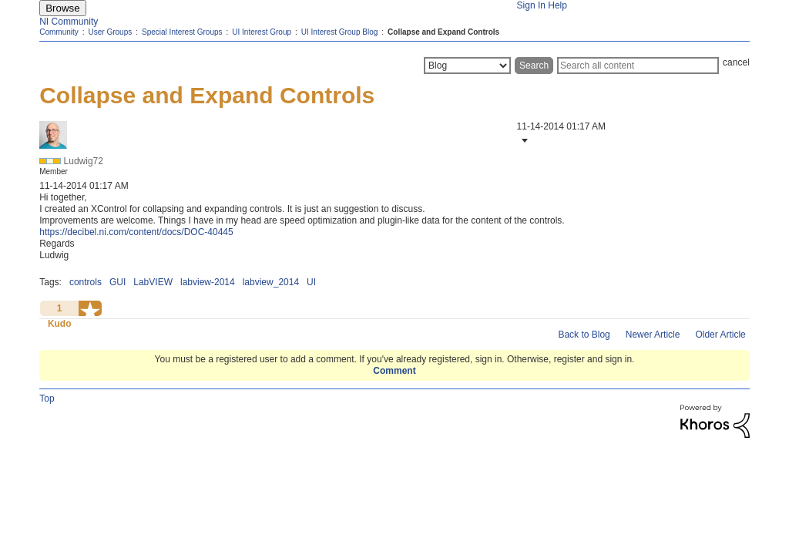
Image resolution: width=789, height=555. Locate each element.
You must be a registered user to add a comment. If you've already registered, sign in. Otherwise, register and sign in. (395, 359)
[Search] (638, 65)
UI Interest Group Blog (339, 32)
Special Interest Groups (182, 32)
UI (311, 282)
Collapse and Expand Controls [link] (443, 32)
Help (557, 5)
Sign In (531, 5)
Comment (394, 370)
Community (59, 32)
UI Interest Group (261, 32)
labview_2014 (271, 282)
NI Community (68, 21)
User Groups (111, 32)
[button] (523, 140)
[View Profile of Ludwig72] (83, 161)
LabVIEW (153, 282)
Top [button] (46, 398)
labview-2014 (207, 282)
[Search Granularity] (467, 65)
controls (85, 282)
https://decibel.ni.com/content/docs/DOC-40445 (136, 232)
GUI (117, 282)
